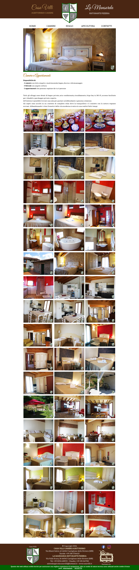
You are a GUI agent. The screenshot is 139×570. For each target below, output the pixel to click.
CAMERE (51, 26)
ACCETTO (78, 568)
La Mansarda (99, 7)
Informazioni (67, 568)
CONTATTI (106, 26)
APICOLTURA (88, 26)
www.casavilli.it (85, 564)
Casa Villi (42, 7)
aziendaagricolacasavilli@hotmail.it (62, 564)
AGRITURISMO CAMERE (42, 13)
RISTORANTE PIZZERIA (99, 13)
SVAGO (69, 26)
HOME (32, 26)
